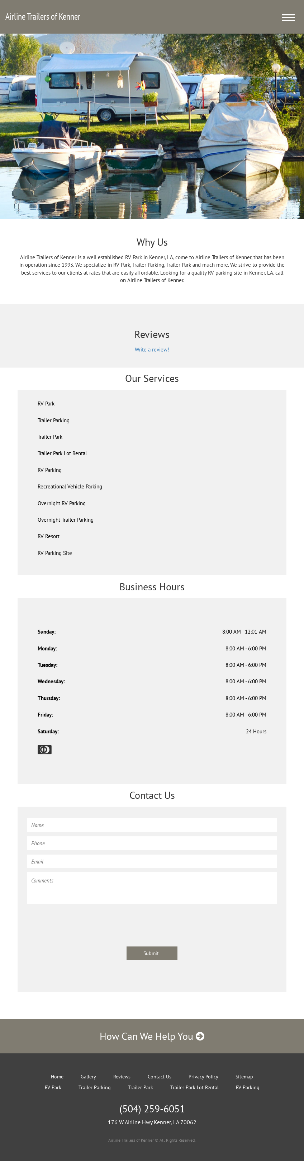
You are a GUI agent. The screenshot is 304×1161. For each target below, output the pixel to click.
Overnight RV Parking (62, 503)
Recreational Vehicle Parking (70, 486)
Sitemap (244, 1076)
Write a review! (152, 349)
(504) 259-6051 (152, 1108)
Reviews (121, 1076)
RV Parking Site (55, 553)
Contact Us (159, 1076)
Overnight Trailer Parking (66, 519)
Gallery (88, 1076)
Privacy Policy (203, 1076)
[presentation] (81, 922)
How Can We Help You (152, 1036)
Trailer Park (50, 436)
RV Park (46, 403)
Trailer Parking (54, 420)
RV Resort (49, 536)
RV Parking (50, 470)
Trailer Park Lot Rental (62, 453)
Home (57, 1076)
